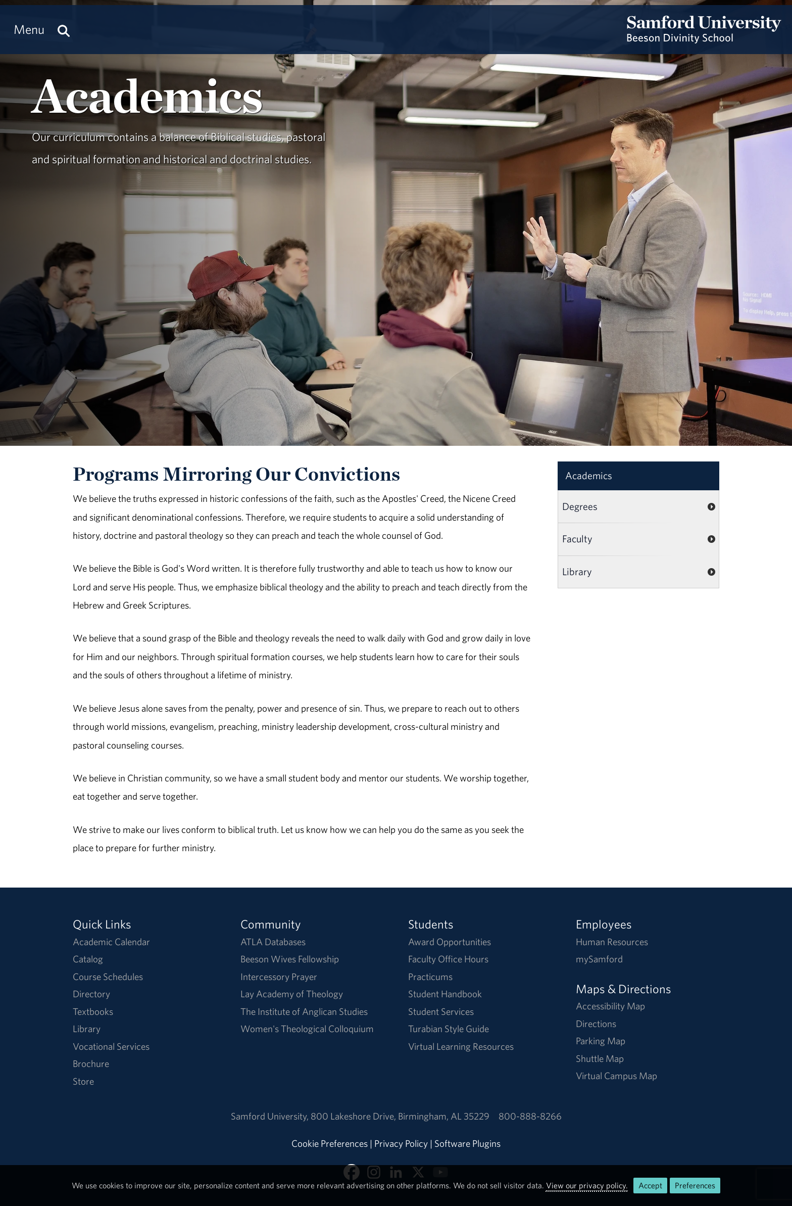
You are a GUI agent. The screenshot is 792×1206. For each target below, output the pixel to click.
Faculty (577, 538)
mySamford (599, 959)
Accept (650, 1185)
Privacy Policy (401, 1143)
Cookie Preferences (329, 1143)
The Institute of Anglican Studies (304, 1011)
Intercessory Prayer (278, 976)
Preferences (695, 1185)
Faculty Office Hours (448, 959)
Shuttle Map (600, 1058)
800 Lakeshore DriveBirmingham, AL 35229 (400, 1116)
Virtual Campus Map (616, 1076)
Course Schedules (108, 976)
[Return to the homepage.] (704, 38)
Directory (91, 994)
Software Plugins (467, 1143)
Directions (596, 1023)
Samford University (271, 1116)
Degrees (580, 506)
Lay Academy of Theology (291, 994)
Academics (588, 475)
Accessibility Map (610, 1006)
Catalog (88, 959)
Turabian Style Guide (448, 1029)
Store (83, 1081)
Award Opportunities (449, 942)
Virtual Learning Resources (461, 1046)
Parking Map (600, 1041)
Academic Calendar (111, 942)
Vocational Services (111, 1046)
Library (577, 571)
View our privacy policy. (587, 1185)
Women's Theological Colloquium (307, 1029)
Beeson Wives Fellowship (289, 959)
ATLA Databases (273, 942)
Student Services (441, 1011)
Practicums (430, 976)
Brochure (91, 1063)
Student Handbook (445, 994)
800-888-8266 (530, 1116)
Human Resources (612, 942)
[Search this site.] (64, 29)
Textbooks (93, 1011)
